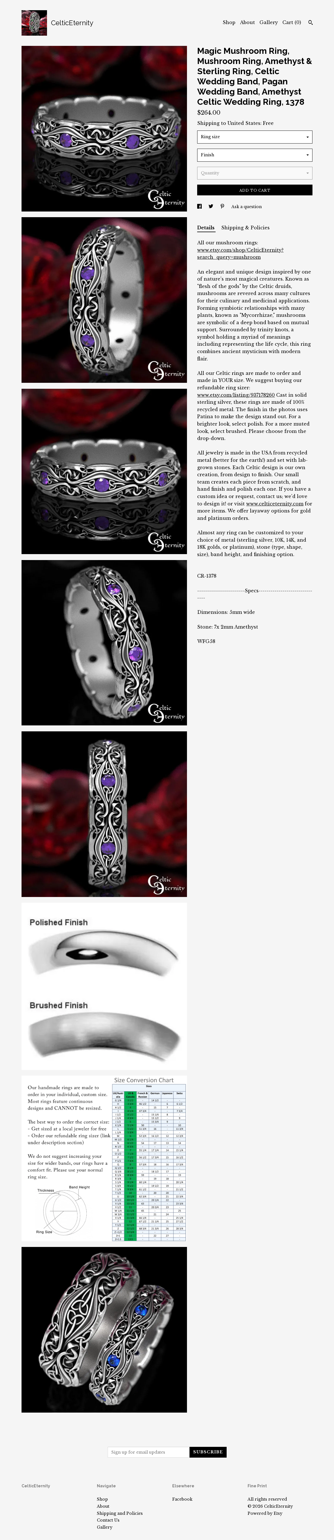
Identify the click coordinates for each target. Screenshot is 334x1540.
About (247, 22)
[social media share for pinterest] (223, 206)
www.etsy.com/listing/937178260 (236, 395)
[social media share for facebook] (200, 206)
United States (243, 123)
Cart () (291, 22)
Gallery (268, 22)
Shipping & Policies (245, 227)
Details (206, 227)
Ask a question (246, 206)
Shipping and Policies (120, 1513)
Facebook (182, 1499)
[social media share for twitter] (211, 206)
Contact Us (108, 1520)
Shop (229, 22)
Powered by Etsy (265, 1513)
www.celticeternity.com (274, 504)
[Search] (311, 23)
